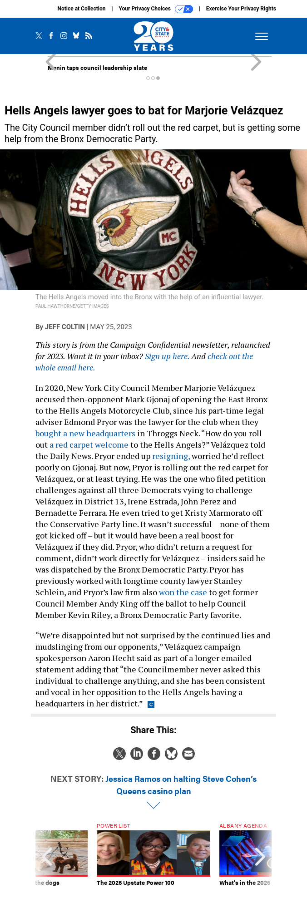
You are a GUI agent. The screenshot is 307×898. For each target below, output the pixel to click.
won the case (183, 592)
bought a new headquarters (85, 433)
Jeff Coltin (65, 327)
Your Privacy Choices (156, 9)
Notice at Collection (81, 8)
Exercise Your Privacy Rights (241, 8)
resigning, (171, 455)
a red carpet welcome (89, 444)
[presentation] (46, 858)
